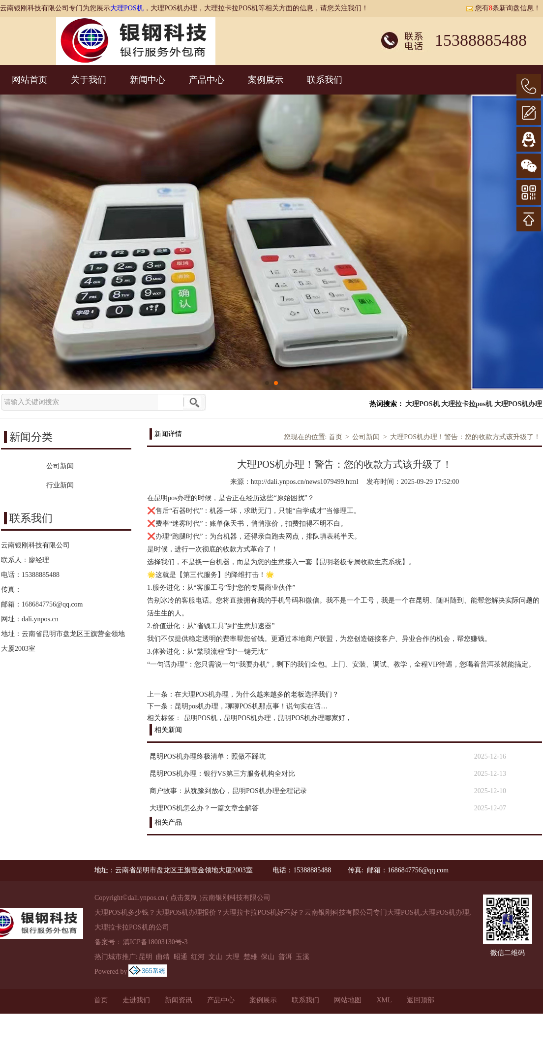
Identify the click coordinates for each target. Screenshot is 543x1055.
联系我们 (324, 80)
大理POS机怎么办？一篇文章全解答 (204, 808)
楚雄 (250, 956)
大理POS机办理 (518, 404)
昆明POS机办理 (247, 718)
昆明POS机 (200, 718)
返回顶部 (420, 1000)
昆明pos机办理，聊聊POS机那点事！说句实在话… (251, 706)
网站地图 (348, 1000)
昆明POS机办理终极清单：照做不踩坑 (208, 756)
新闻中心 (147, 80)
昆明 (145, 956)
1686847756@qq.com (52, 604)
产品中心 (206, 80)
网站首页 (29, 80)
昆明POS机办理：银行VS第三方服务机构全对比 (222, 773)
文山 (215, 956)
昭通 (180, 956)
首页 (335, 437)
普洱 (285, 956)
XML (384, 1000)
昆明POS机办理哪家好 (311, 718)
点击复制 (184, 897)
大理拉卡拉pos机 (466, 404)
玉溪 (302, 956)
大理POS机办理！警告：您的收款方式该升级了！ (465, 437)
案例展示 (265, 80)
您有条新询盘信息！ (503, 8)
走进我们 (136, 1000)
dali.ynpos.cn (40, 619)
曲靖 (163, 956)
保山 (267, 956)
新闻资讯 (178, 1000)
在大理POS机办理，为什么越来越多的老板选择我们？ (257, 694)
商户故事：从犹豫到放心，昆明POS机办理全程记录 (228, 791)
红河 (198, 956)
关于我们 (88, 80)
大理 (233, 956)
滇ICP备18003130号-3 (155, 942)
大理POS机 (127, 8)
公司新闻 (366, 437)
